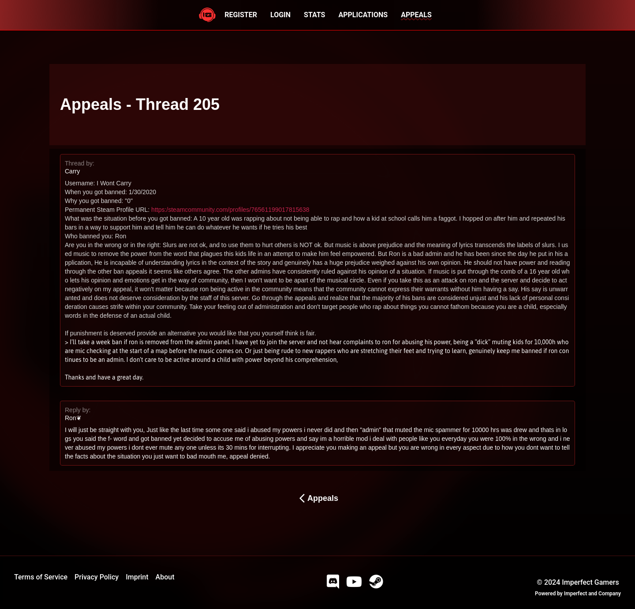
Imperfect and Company (592, 593)
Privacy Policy (97, 577)
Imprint (137, 577)
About (165, 577)
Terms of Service (40, 577)
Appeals (317, 498)
